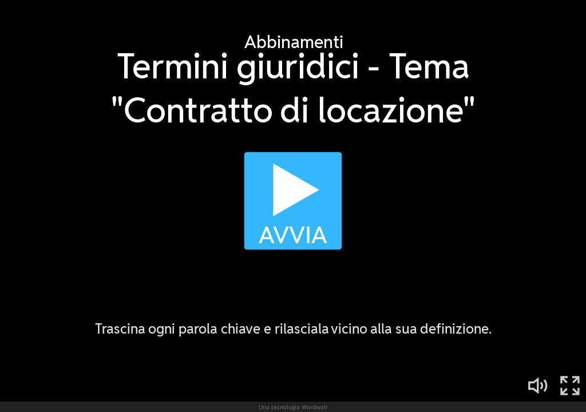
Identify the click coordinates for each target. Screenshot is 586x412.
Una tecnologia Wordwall (293, 407)
